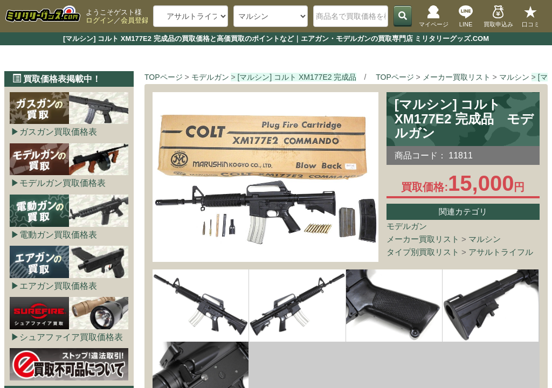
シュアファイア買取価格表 (71, 337)
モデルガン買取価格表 (62, 183)
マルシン (484, 239)
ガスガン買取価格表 (58, 131)
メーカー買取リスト (423, 239)
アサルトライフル (500, 252)
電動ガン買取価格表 (58, 234)
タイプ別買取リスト (423, 252)
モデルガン (407, 226)
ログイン (100, 20)
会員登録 (135, 20)
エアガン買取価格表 (58, 285)
